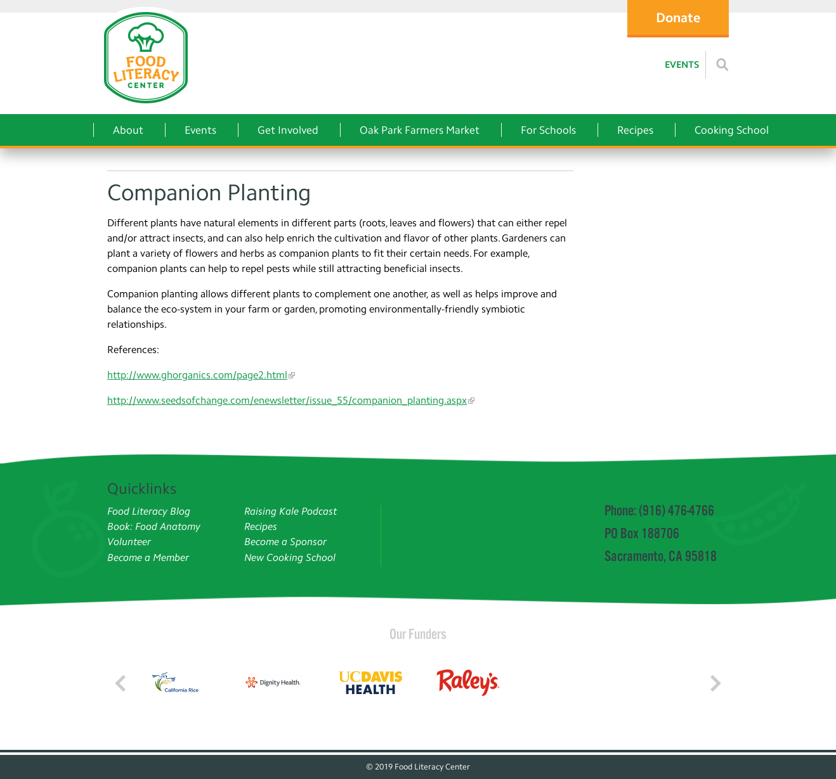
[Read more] (722, 64)
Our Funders (418, 633)
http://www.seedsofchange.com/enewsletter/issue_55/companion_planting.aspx (287, 400)
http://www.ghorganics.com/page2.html (197, 375)
